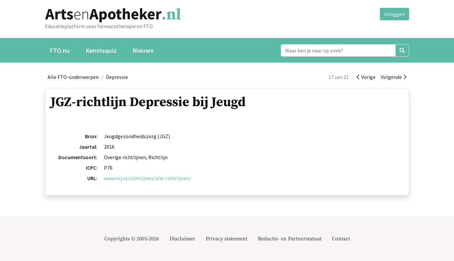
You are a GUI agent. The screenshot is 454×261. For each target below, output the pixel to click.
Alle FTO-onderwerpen (73, 77)
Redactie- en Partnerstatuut (289, 238)
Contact (341, 238)
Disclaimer (182, 238)
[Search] (338, 50)
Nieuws (143, 50)
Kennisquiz (101, 50)
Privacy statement (226, 238)
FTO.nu (60, 50)
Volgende (393, 77)
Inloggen (394, 14)
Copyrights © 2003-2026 (131, 238)
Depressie (117, 77)
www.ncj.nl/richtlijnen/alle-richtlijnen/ (147, 178)
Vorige (366, 77)
